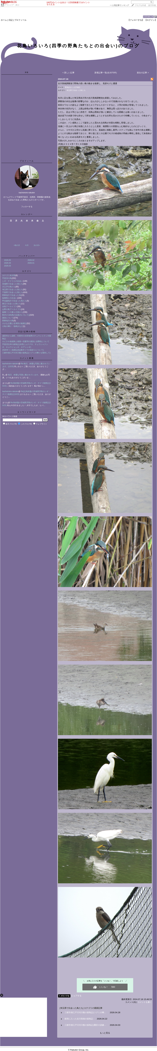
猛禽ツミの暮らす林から (12, 312)
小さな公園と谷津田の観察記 (14, 323)
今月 (27, 245)
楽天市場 (152, 5)
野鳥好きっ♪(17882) (72, 87)
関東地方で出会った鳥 (11, 295)
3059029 (148, 17)
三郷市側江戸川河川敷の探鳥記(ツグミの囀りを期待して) (26, 353)
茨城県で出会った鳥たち (12, 284)
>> (119, 5)
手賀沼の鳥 (7, 278)
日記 (11, 20)
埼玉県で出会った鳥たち (12, 289)
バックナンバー (27, 256)
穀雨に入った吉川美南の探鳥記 (79, 1019)
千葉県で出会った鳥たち (12, 292)
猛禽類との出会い (9, 298)
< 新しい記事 (69, 72)
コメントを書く (145, 1002)
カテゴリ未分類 (8, 275)
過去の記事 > (143, 72)
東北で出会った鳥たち (11, 304)
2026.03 (7, 266)
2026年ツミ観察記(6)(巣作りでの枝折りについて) (23, 350)
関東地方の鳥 (7, 321)
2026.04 (7, 263)
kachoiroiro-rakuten (10, 364)
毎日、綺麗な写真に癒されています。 (24, 375)
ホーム (4, 20)
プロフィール (20, 20)
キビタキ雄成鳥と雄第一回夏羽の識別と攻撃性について (25, 341)
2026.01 (31, 263)
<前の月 (17, 245)
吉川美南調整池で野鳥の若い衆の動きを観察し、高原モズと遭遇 (87, 83)
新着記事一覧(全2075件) (105, 72)
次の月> (37, 245)
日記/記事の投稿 (26, 331)
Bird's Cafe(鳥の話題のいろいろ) (15, 315)
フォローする (26, 207)
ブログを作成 (140, 5)
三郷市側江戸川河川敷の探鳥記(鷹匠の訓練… (85, 1025)
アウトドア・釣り (11, 5)
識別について (7, 318)
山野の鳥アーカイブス (11, 309)
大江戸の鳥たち (8, 287)
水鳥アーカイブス (9, 306)
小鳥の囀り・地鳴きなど (12, 326)
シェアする (76, 995)
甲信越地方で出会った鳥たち (14, 301)
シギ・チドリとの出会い (12, 281)
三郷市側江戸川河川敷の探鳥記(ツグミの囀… (85, 1012)
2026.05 (7, 260)
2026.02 (31, 260)
